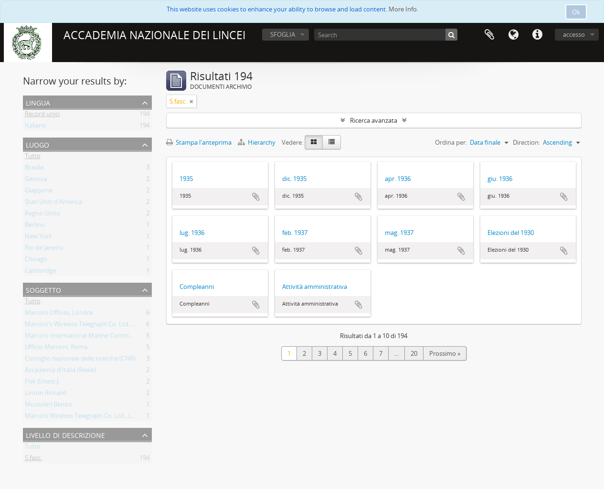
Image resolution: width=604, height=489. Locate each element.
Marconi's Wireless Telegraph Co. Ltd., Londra (89, 325)
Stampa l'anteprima (199, 142)
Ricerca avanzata (373, 120)
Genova (36, 180)
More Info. (403, 9)
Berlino (35, 226)
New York (38, 238)
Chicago (36, 260)
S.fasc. (33, 459)
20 (414, 353)
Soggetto (43, 289)
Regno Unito (42, 215)
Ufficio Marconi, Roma (56, 348)
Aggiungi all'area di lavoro (256, 197)
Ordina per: (451, 142)
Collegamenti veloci (537, 35)
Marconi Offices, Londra (59, 314)
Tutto (33, 157)
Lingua (513, 35)
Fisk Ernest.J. (42, 383)
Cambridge (40, 272)
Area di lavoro (489, 35)
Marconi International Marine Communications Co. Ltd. (103, 337)
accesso (574, 34)
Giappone (39, 192)
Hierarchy (257, 142)
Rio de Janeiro (44, 249)
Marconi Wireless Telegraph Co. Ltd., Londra (87, 417)
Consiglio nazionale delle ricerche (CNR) (80, 360)
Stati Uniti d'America (53, 203)
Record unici (42, 115)
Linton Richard (45, 394)
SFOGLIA (282, 34)
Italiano (35, 127)
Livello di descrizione (65, 434)
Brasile (34, 169)
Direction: (526, 142)
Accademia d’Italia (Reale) (60, 371)
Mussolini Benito (48, 406)
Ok (576, 12)
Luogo (37, 144)
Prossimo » (444, 353)
